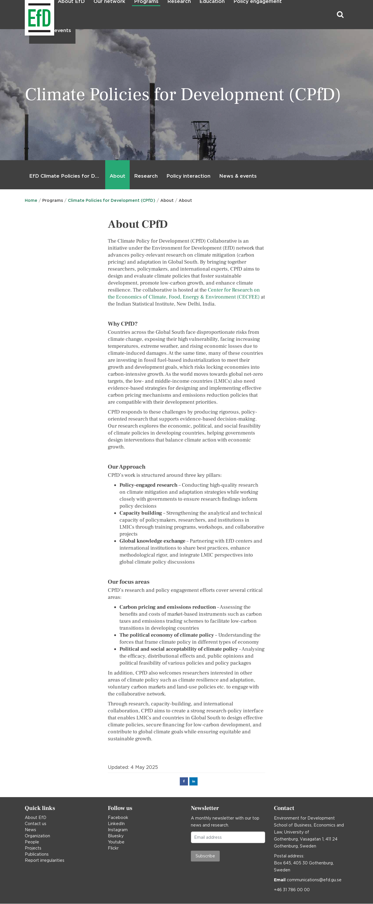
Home (31, 200)
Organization (37, 836)
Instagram (118, 829)
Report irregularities (44, 860)
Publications (37, 854)
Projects (33, 848)
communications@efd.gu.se (314, 879)
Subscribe (205, 856)
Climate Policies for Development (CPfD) (111, 200)
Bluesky (116, 836)
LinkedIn (116, 823)
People (32, 842)
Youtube (116, 842)
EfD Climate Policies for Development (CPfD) (66, 176)
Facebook (118, 817)
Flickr (113, 848)
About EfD (35, 817)
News (30, 829)
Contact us (35, 823)
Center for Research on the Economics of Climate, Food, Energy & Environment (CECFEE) (184, 293)
